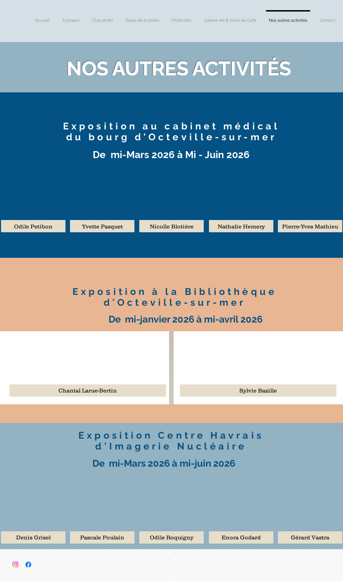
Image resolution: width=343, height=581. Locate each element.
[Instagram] (15, 564)
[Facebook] (28, 564)
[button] (33, 226)
